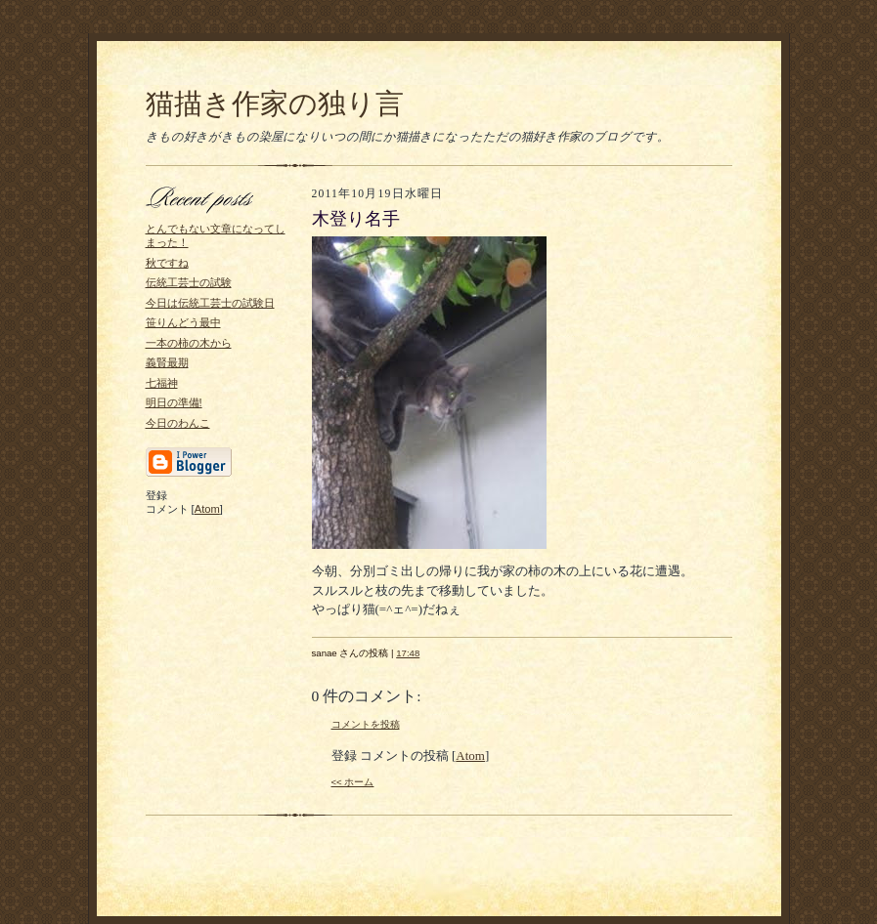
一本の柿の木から (189, 343)
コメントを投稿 (365, 724)
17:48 (407, 653)
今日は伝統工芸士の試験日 (210, 303)
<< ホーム (352, 782)
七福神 (162, 383)
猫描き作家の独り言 (275, 103)
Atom (207, 509)
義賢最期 (167, 362)
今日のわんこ (178, 423)
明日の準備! (174, 402)
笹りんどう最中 (183, 322)
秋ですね (167, 263)
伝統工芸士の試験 (189, 282)
